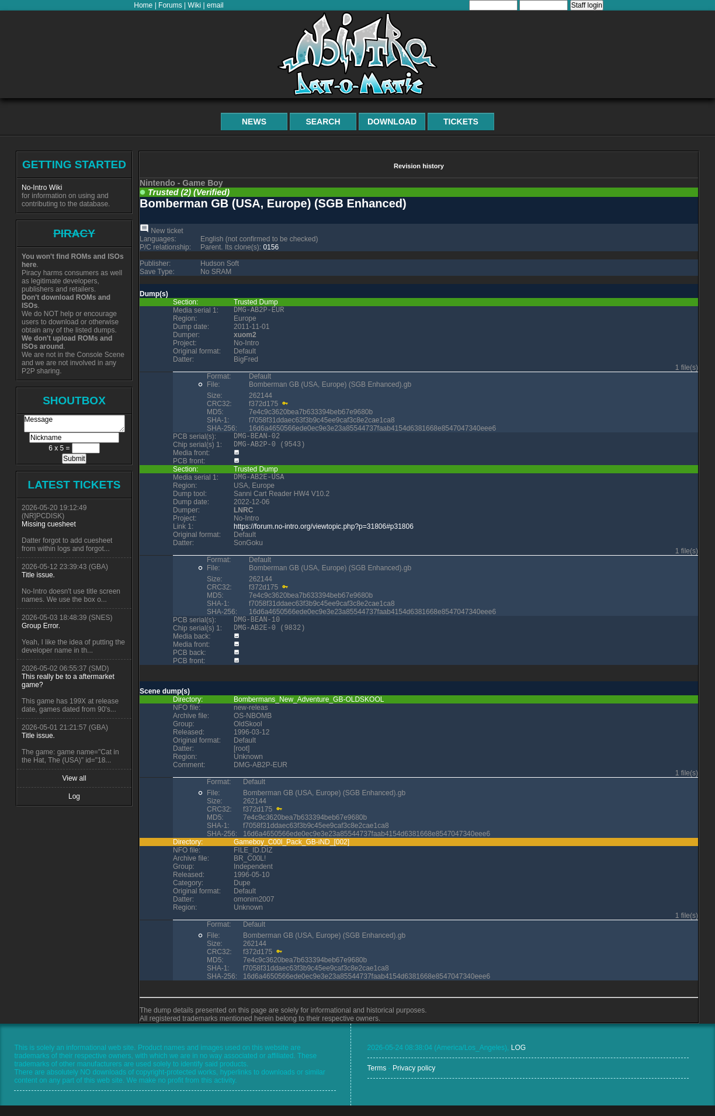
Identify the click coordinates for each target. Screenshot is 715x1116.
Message (74, 423)
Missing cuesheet (49, 524)
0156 (271, 247)
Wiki (195, 5)
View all (74, 778)
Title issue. (38, 575)
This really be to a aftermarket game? (68, 681)
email (215, 5)
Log (74, 796)
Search (323, 121)
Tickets (460, 121)
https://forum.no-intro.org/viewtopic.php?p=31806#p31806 (324, 533)
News (254, 121)
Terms (377, 1079)
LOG (518, 1058)
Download (391, 121)
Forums (170, 5)
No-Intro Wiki (42, 187)
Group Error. (41, 626)
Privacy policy (414, 1079)
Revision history (419, 165)
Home (143, 5)
